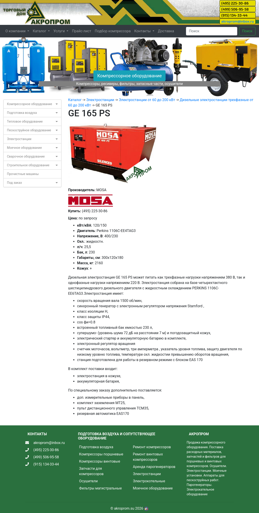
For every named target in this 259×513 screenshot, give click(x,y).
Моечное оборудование (24, 147)
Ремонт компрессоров (152, 447)
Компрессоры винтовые (99, 461)
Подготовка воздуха (22, 113)
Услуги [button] (59, 31)
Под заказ (14, 182)
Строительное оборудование (28, 165)
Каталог (75, 100)
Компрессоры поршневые (101, 454)
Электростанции (19, 139)
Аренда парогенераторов (154, 467)
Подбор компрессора (113, 31)
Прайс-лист (81, 31)
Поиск (247, 31)
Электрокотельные (149, 481)
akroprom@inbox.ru (237, 21)
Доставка (166, 31)
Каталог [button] (40, 31)
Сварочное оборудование (26, 156)
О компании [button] (15, 31)
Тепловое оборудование (25, 121)
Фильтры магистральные (100, 488)
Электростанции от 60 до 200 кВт (147, 100)
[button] (19, 67)
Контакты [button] (142, 31)
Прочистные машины (23, 174)
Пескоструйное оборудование (29, 130)
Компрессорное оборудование (129, 75)
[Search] (211, 31)
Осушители (88, 481)
